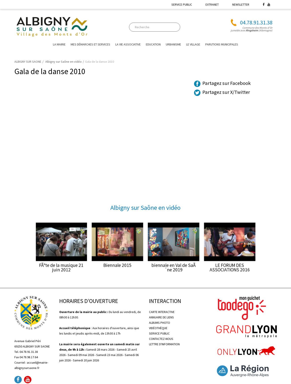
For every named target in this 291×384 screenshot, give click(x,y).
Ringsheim (252, 30)
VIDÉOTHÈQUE (158, 328)
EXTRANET (212, 4)
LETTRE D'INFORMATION (164, 344)
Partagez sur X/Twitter (226, 92)
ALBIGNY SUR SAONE (27, 62)
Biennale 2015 (124, 261)
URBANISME (173, 44)
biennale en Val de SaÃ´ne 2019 (167, 263)
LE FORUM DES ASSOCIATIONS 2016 (209, 263)
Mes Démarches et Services (90, 44)
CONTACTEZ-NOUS (161, 339)
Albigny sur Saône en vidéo (63, 62)
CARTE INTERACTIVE (162, 312)
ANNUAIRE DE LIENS (161, 317)
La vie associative (128, 44)
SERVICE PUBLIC (181, 4)
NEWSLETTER (240, 4)
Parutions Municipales (221, 44)
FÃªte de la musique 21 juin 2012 (81, 263)
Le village (193, 44)
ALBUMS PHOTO (159, 323)
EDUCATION (153, 44)
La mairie (59, 44)
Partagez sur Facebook (226, 83)
